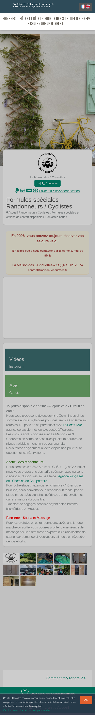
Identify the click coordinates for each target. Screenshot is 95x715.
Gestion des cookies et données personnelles (26, 710)
